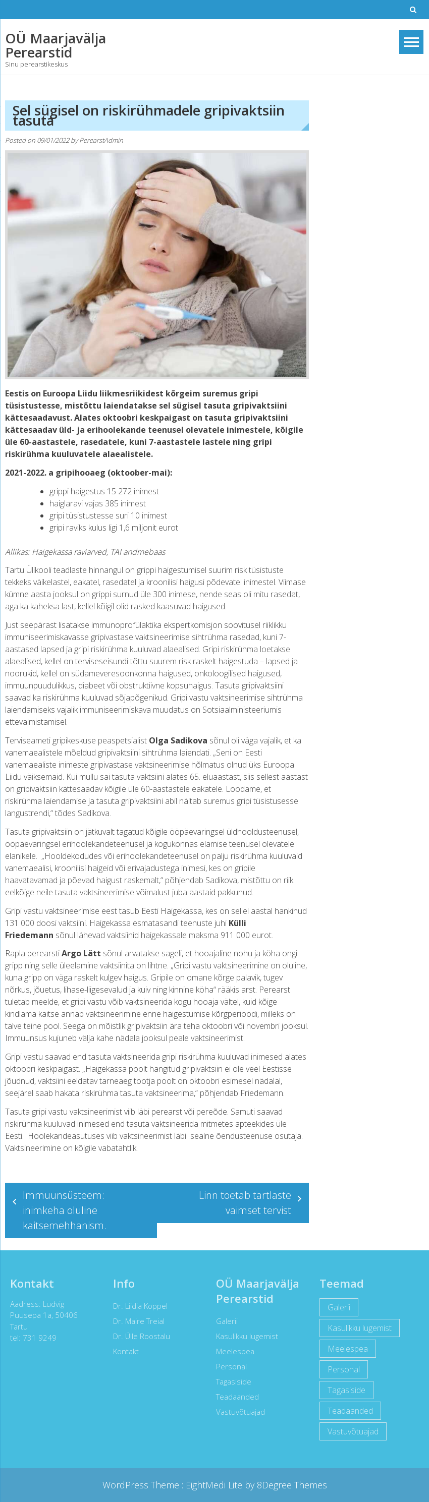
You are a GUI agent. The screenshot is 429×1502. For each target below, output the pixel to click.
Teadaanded (234, 1397)
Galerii (224, 1321)
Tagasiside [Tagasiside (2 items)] (343, 1390)
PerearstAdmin (101, 140)
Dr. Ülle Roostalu (138, 1336)
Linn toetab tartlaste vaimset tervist (245, 1202)
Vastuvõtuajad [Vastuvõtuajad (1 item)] (349, 1431)
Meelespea (232, 1351)
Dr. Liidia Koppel (137, 1306)
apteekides (254, 1123)
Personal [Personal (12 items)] (340, 1369)
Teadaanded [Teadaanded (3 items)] (346, 1410)
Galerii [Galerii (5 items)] (335, 1307)
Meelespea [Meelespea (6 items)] (344, 1348)
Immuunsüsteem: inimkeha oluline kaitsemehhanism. (64, 1210)
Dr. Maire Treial (135, 1321)
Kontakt (122, 1351)
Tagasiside (230, 1381)
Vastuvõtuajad (237, 1412)
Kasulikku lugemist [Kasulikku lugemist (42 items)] (356, 1328)
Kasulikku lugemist (244, 1336)
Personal (228, 1366)
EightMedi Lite (215, 1485)
